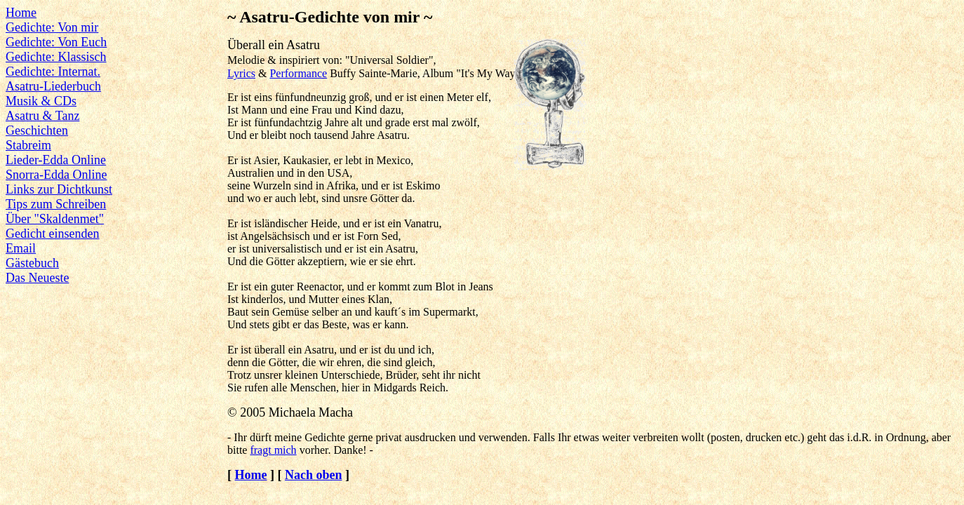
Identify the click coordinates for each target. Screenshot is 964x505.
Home (21, 13)
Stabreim (28, 145)
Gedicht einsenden (52, 234)
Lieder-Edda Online (56, 160)
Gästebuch (32, 263)
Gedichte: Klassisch (56, 57)
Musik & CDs (41, 101)
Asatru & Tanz (42, 116)
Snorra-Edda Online (56, 175)
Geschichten (37, 130)
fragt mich (273, 450)
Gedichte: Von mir (52, 27)
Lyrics (241, 73)
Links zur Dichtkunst (59, 189)
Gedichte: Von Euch (56, 42)
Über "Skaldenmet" (55, 219)
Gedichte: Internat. (53, 72)
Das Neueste (37, 278)
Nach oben (313, 475)
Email (21, 248)
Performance (298, 73)
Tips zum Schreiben (56, 204)
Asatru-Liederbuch (53, 86)
